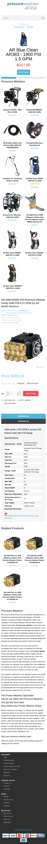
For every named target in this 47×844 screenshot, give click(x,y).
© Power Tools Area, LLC (23, 830)
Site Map (7, 789)
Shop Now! (24, 72)
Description (23, 416)
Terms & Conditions (11, 769)
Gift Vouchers (8, 800)
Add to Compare (25, 400)
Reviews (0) (23, 421)
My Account (8, 813)
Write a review (32, 383)
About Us (7, 775)
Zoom (41, 367)
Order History (8, 816)
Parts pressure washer (12, 317)
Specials (7, 806)
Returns (6, 786)
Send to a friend (10, 403)
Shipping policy (9, 760)
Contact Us (8, 783)
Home (3, 311)
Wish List (7, 819)
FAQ (5, 757)
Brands (6, 797)
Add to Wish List (9, 400)
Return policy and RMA (12, 766)
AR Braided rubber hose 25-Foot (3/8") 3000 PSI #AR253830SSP (12, 145)
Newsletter (7, 822)
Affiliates (7, 803)
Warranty (7, 772)
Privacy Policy (9, 763)
